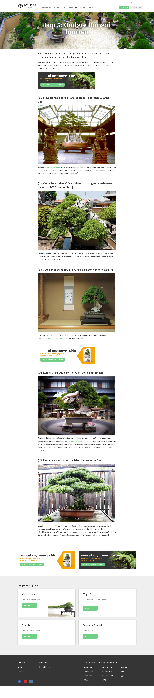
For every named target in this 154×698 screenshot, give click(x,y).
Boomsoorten (60, 7)
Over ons (21, 674)
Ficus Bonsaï (107, 679)
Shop (90, 7)
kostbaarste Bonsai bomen (78, 453)
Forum (82, 7)
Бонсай (124, 679)
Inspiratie (73, 7)
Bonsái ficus (89, 684)
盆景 (122, 688)
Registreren (136, 7)
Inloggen (124, 7)
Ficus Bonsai (89, 679)
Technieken (46, 7)
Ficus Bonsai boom (52, 179)
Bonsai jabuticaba (109, 688)
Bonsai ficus (107, 684)
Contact (21, 684)
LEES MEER (28, 617)
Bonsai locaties (45, 679)
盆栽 (86, 692)
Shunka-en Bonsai (55, 350)
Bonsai (123, 684)
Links (20, 679)
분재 (104, 692)
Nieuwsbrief (44, 674)
